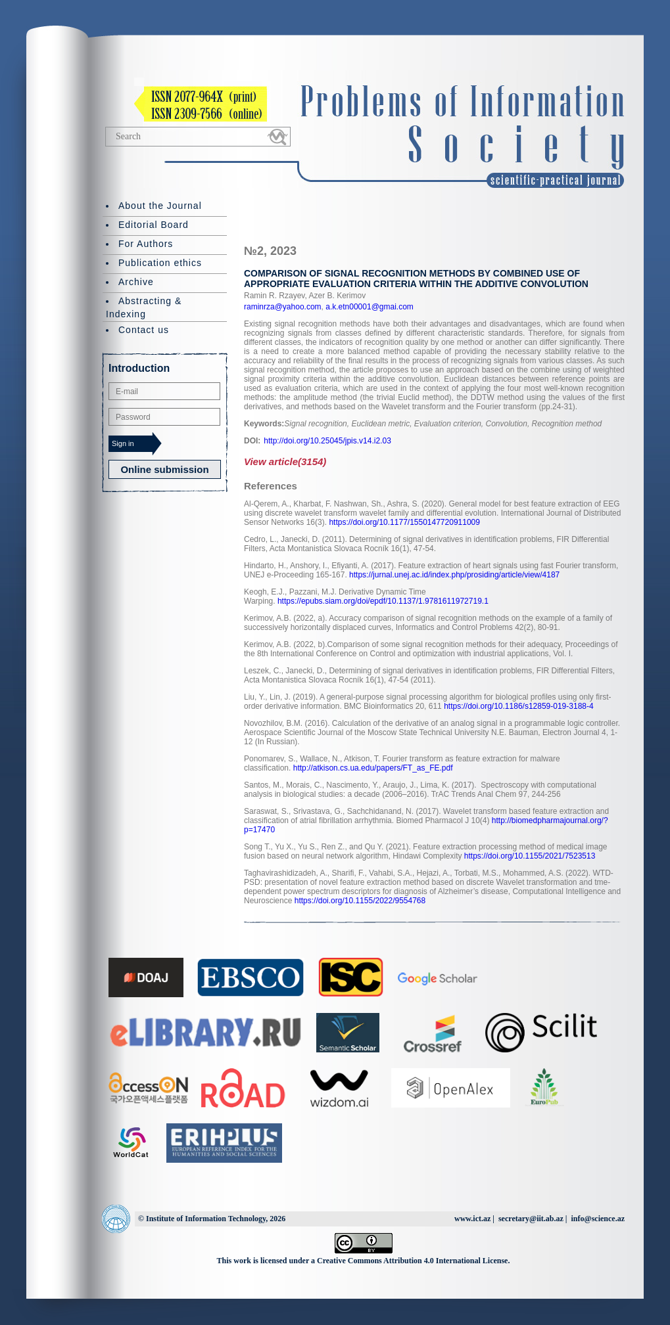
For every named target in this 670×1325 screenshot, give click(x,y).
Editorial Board (153, 224)
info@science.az (598, 1218)
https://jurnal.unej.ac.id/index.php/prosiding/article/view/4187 (454, 574)
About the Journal (160, 205)
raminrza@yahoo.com (283, 306)
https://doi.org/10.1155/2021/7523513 (530, 856)
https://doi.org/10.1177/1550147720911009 (404, 522)
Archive (136, 282)
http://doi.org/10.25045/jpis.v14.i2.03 (327, 440)
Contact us (143, 330)
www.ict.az (472, 1218)
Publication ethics (160, 263)
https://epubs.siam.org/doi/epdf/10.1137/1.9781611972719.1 (383, 601)
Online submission (164, 469)
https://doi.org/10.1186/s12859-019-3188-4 (519, 706)
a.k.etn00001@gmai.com (368, 306)
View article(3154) (285, 461)
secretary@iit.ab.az (530, 1218)
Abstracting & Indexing (143, 307)
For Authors (145, 243)
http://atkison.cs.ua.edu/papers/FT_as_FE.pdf (373, 768)
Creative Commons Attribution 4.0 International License (412, 1260)
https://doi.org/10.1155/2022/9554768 (360, 900)
